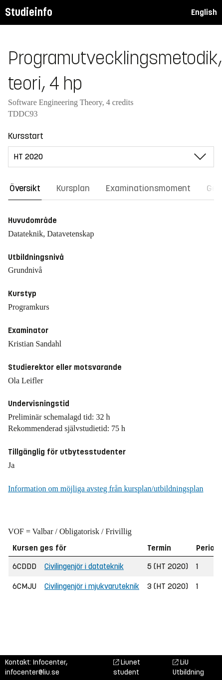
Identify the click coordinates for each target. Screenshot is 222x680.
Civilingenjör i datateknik (84, 566)
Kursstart (25, 135)
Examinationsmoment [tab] (148, 188)
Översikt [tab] (24, 188)
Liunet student (126, 667)
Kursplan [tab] (73, 188)
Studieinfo (28, 12)
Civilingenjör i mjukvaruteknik (91, 586)
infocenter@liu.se (32, 672)
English (204, 12)
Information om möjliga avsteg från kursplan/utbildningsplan (105, 488)
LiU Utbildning (188, 667)
